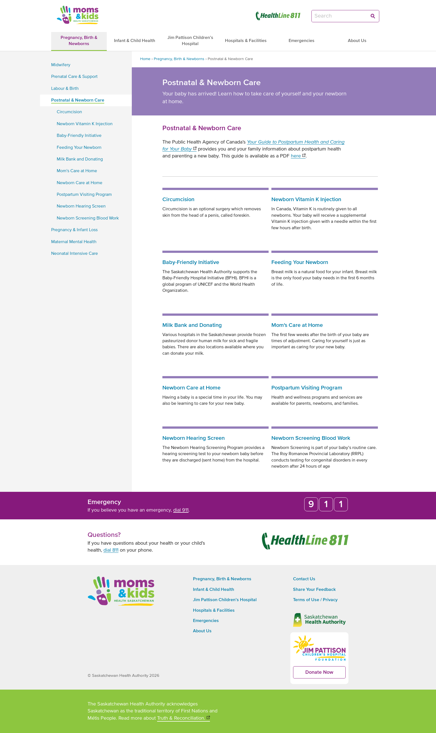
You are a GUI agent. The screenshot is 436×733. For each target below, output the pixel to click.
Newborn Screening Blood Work (310, 438)
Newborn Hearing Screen (193, 438)
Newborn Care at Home (191, 388)
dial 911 (181, 510)
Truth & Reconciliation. (183, 719)
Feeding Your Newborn (299, 262)
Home (145, 59)
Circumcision (178, 199)
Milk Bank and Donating (192, 325)
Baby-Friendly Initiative (190, 262)
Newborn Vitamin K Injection (306, 199)
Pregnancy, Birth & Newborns (179, 59)
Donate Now (325, 674)
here (298, 156)
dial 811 (110, 550)
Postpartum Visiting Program (306, 388)
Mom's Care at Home (297, 325)
